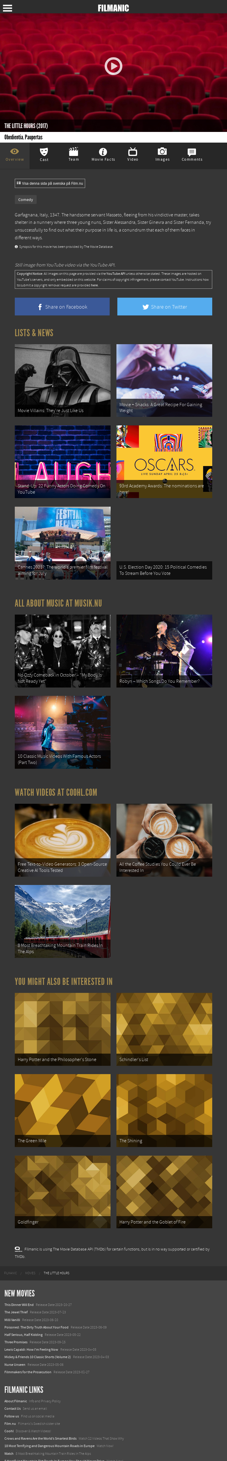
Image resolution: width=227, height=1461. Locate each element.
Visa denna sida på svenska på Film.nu (50, 183)
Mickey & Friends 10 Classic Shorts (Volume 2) (37, 1332)
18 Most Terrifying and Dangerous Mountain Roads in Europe (49, 1421)
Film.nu (10, 1398)
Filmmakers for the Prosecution (27, 1346)
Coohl (9, 1405)
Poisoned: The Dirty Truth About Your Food (36, 1302)
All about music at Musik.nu (58, 595)
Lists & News (34, 333)
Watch (9, 1428)
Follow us (11, 1391)
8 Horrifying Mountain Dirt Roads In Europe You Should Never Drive (54, 1435)
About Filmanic (15, 1376)
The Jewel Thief (16, 1287)
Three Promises (15, 1317)
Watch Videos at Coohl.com (56, 779)
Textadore (11, 1450)
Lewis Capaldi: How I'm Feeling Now (31, 1324)
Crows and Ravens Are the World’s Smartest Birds (40, 1413)
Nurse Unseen (14, 1339)
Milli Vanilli (12, 1294)
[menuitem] (10, 1248)
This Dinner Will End (19, 1279)
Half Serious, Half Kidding (23, 1309)
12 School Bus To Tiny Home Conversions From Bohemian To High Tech (57, 1443)
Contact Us (12, 1383)
